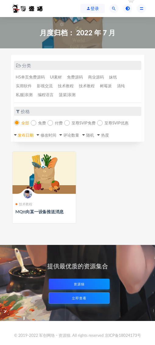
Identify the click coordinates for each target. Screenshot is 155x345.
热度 (105, 135)
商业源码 (96, 77)
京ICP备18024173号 (123, 335)
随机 (90, 135)
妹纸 (113, 77)
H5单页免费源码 (30, 77)
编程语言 (46, 94)
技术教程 (66, 85)
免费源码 (75, 77)
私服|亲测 (24, 94)
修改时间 (48, 135)
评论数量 (71, 135)
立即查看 (79, 298)
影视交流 (45, 85)
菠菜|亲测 (67, 94)
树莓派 (106, 85)
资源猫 (79, 284)
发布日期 (25, 135)
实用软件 (24, 85)
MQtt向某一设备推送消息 (40, 211)
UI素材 (56, 77)
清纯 (121, 85)
